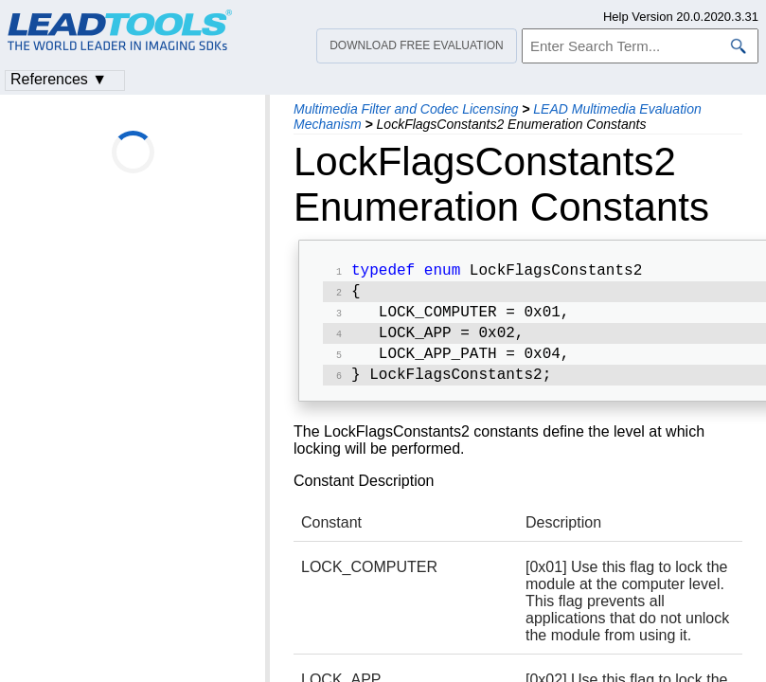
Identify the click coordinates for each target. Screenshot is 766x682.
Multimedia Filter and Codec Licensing (406, 109)
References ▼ (58, 79)
